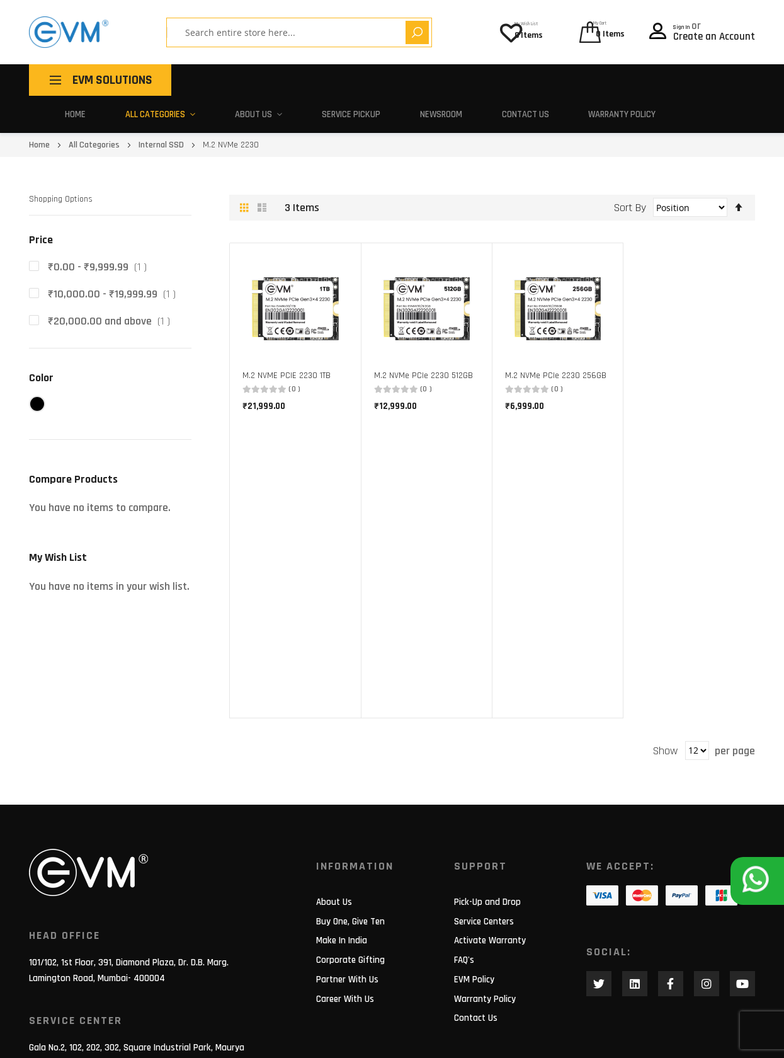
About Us (240, 111)
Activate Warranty (490, 801)
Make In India (341, 801)
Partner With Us (347, 840)
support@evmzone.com (74, 973)
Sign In (689, 23)
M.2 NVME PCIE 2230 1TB (286, 370)
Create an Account (714, 33)
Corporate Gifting (350, 821)
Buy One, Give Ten (350, 782)
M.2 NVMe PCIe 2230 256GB (555, 370)
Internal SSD (162, 139)
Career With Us (345, 859)
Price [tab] (41, 234)
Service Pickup (330, 111)
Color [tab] (41, 371)
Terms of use (648, 1039)
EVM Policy (474, 840)
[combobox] (268, 32)
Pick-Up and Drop (487, 762)
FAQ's (464, 821)
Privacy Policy (729, 1039)
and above (111, 315)
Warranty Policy (595, 111)
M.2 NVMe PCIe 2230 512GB (423, 370)
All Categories (148, 111)
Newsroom (418, 111)
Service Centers (484, 782)
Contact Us (499, 111)
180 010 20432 (155, 973)
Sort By (630, 202)
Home (72, 111)
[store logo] (68, 32)
